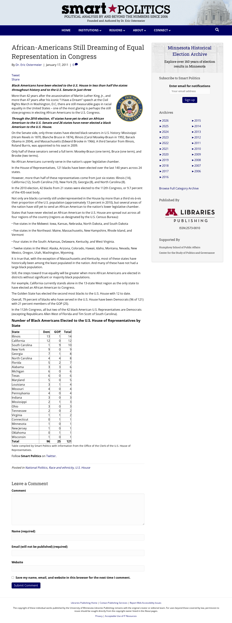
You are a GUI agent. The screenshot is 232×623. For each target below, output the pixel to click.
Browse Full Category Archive (179, 188)
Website (17, 562)
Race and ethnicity (61, 468)
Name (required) (23, 531)
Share (16, 79)
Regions (115, 30)
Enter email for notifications (189, 89)
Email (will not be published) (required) (39, 547)
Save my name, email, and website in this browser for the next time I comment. (73, 578)
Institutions (88, 30)
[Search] (217, 29)
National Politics (36, 468)
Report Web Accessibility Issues (145, 602)
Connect (161, 30)
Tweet (16, 75)
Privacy (99, 616)
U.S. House (82, 468)
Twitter (51, 456)
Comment (19, 491)
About (138, 30)
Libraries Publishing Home (84, 602)
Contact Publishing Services (113, 602)
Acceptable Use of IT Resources (121, 616)
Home (66, 30)
